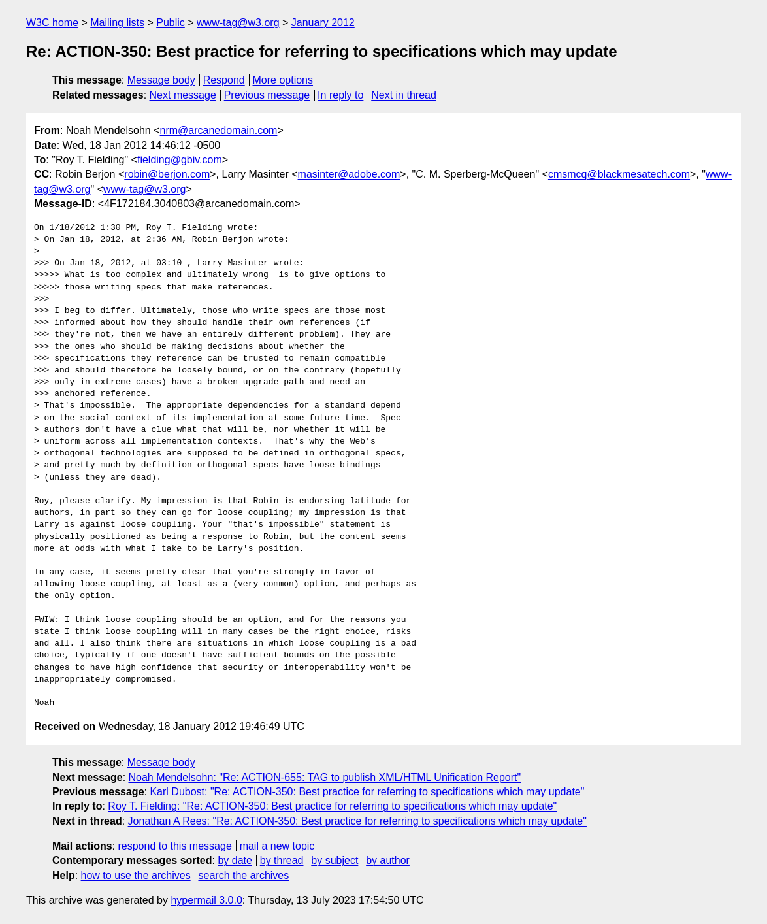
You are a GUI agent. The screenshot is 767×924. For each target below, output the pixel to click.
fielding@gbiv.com (179, 159)
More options (283, 80)
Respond (224, 80)
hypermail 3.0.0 (206, 900)
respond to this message (174, 845)
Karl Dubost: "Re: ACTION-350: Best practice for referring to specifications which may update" (367, 791)
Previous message (267, 95)
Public (170, 22)
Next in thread (403, 95)
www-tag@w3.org (238, 22)
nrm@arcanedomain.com (219, 130)
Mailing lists (117, 22)
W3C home (52, 22)
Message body (161, 80)
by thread (282, 860)
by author (388, 860)
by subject (334, 860)
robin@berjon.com (167, 174)
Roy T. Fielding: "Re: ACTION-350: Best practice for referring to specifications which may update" (332, 806)
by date (235, 860)
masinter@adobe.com (349, 174)
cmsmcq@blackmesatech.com (619, 174)
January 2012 (323, 22)
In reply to (340, 95)
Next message (183, 95)
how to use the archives (136, 875)
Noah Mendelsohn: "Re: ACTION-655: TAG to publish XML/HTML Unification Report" (325, 777)
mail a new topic (277, 845)
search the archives (244, 875)
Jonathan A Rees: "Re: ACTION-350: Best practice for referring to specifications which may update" (357, 821)
